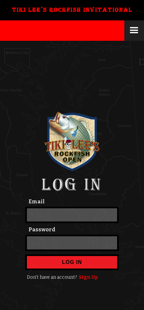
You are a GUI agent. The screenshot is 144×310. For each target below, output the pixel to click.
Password (42, 229)
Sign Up (88, 277)
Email (37, 201)
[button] (134, 30)
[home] (72, 10)
